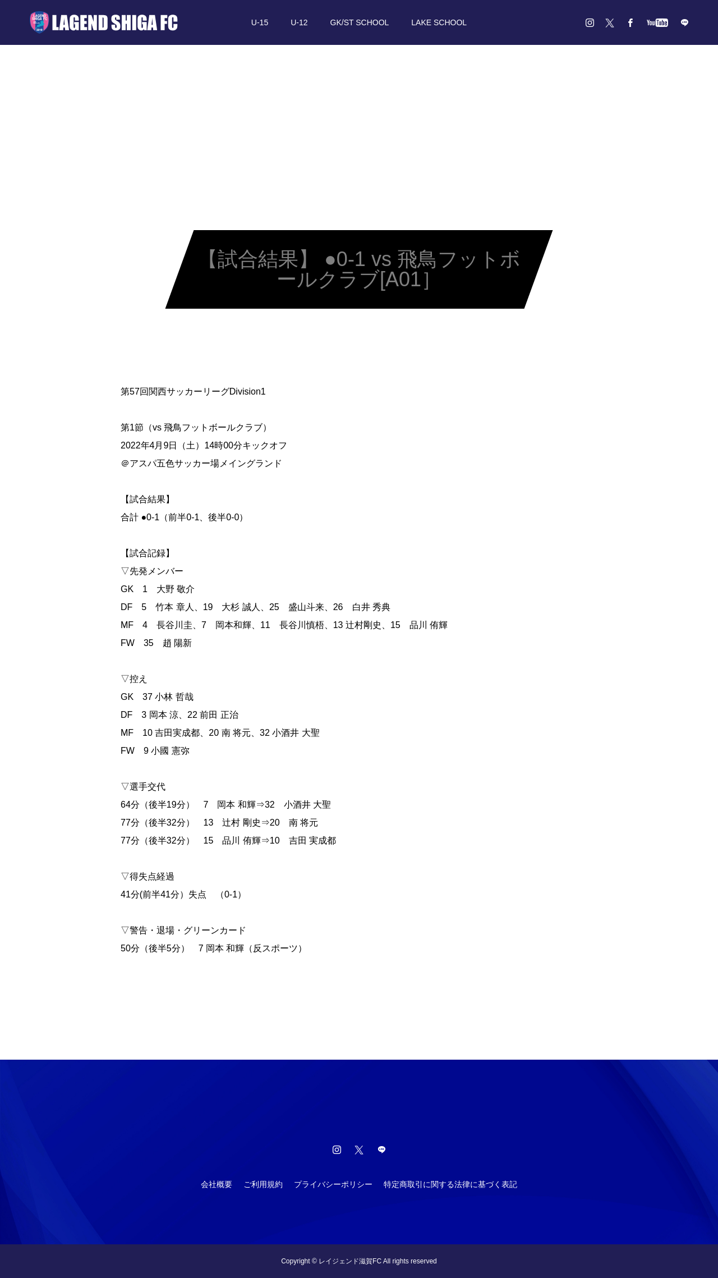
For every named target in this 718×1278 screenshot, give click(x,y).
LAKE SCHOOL (439, 22)
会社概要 (216, 1184)
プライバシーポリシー (333, 1184)
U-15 (259, 22)
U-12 (299, 22)
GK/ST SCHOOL (359, 22)
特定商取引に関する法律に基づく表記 (450, 1184)
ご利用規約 (263, 1184)
